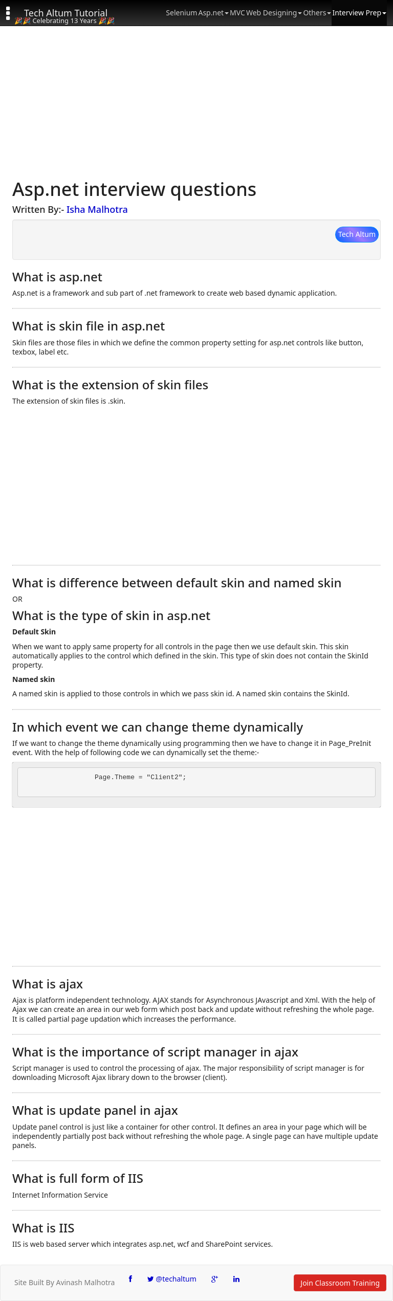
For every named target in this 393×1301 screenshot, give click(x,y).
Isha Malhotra (97, 209)
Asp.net (213, 12)
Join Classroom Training (340, 1283)
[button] (13, 13)
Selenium (181, 12)
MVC (237, 12)
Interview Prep (359, 12)
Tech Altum (357, 234)
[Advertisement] (196, 102)
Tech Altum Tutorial (65, 13)
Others (317, 12)
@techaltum (171, 1279)
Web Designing (274, 12)
